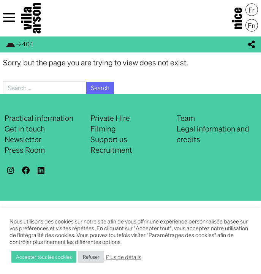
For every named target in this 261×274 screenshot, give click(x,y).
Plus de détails (123, 256)
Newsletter (23, 139)
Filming (103, 128)
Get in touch (25, 128)
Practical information (39, 118)
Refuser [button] (91, 256)
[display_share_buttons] (251, 44)
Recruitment (111, 150)
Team (186, 118)
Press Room (25, 150)
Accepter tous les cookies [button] (44, 256)
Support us (108, 139)
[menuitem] (251, 10)
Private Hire (110, 118)
